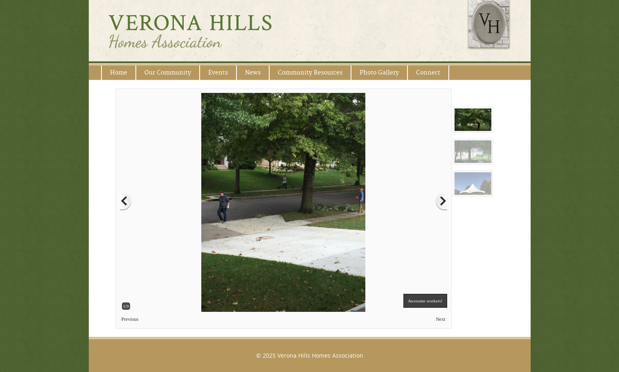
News (253, 73)
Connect (428, 73)
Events (218, 73)
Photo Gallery (379, 73)
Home (118, 73)
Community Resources (310, 73)
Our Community (167, 73)
